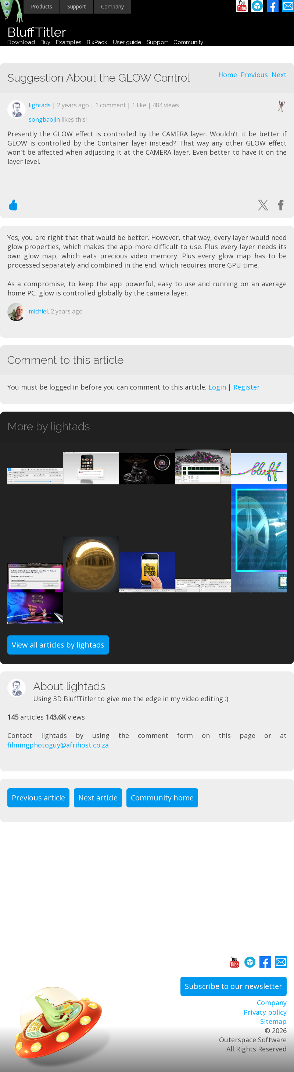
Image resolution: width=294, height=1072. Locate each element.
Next (279, 74)
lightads (40, 105)
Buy (45, 42)
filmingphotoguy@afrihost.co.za (58, 745)
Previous (254, 74)
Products (41, 6)
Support (76, 6)
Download (21, 42)
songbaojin (44, 119)
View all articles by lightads (58, 645)
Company (112, 6)
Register (246, 387)
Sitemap (273, 1021)
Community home (162, 798)
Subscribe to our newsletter (233, 986)
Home (227, 74)
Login (217, 387)
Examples (68, 42)
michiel (38, 311)
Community (188, 42)
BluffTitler (36, 32)
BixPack (97, 42)
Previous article (38, 798)
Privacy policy (265, 1012)
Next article (98, 798)
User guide (127, 42)
